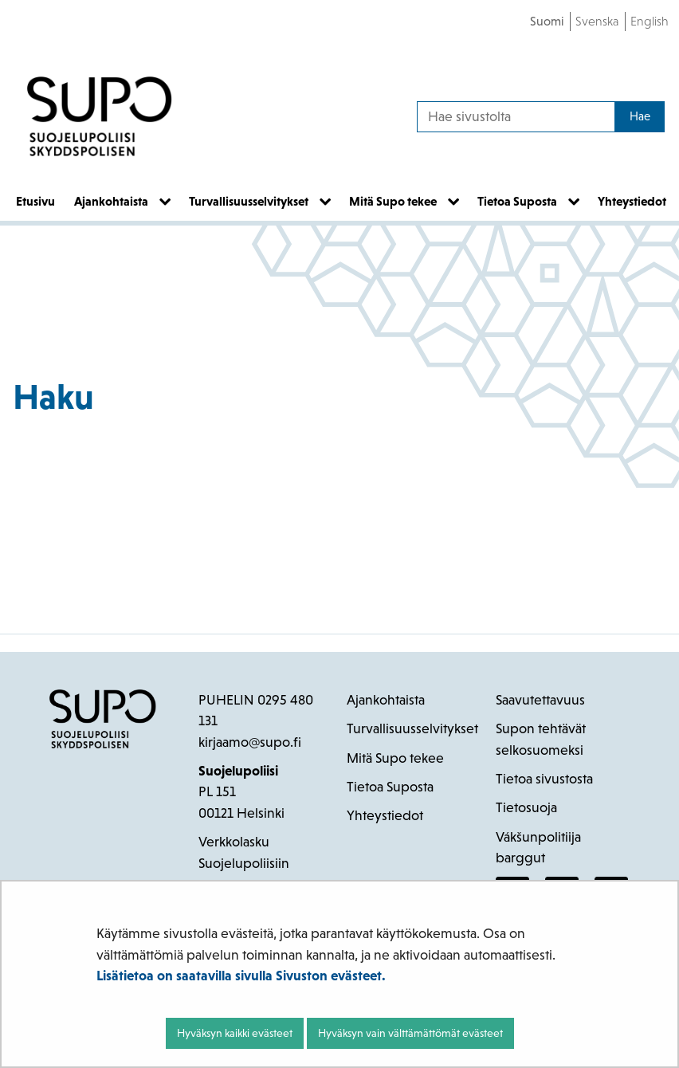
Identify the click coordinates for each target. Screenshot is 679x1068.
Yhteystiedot (385, 815)
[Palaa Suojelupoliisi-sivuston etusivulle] (99, 116)
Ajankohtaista (386, 700)
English (649, 21)
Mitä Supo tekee (395, 758)
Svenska (596, 21)
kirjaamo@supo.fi (249, 742)
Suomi (547, 21)
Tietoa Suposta (390, 787)
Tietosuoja (526, 807)
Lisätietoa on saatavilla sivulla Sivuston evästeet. (241, 976)
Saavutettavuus (540, 700)
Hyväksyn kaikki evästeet (234, 1033)
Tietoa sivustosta (544, 779)
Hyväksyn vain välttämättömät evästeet (410, 1033)
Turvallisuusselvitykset (412, 728)
